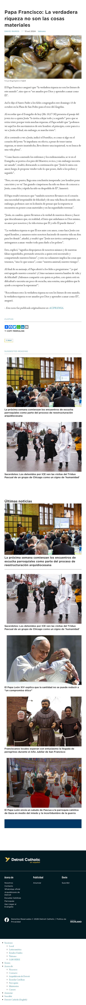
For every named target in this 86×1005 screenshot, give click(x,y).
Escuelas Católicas (13, 899)
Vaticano (42, 31)
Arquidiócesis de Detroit (12, 894)
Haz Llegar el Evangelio (10, 906)
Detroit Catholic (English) (15, 1001)
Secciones (8, 944)
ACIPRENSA (56, 308)
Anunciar (37, 883)
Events (7, 964)
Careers (12, 991)
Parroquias (9, 902)
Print (9, 340)
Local (11, 947)
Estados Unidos (16, 954)
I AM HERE (14, 960)
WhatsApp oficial (12, 890)
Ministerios (14, 987)
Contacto (8, 887)
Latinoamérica (15, 951)
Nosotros (8, 883)
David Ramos (12, 31)
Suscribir (66, 883)
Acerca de (8, 967)
